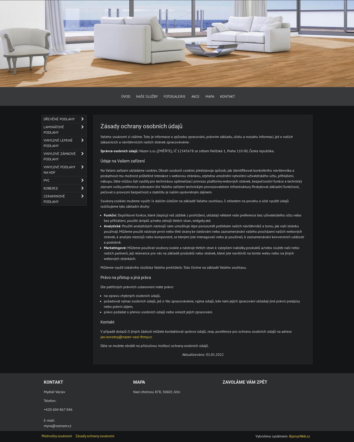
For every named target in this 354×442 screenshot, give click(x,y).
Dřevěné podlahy (65, 119)
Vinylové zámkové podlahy (65, 156)
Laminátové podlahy (65, 129)
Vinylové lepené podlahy (65, 143)
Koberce (65, 188)
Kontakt (227, 96)
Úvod (125, 96)
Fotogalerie (175, 96)
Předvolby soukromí (57, 436)
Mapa (209, 96)
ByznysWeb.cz (299, 436)
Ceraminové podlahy (65, 198)
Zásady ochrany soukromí (94, 436)
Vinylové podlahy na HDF (65, 169)
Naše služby (147, 96)
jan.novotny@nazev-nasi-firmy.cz (126, 337)
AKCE (195, 96)
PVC (65, 180)
